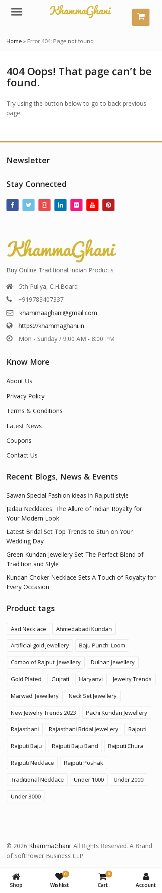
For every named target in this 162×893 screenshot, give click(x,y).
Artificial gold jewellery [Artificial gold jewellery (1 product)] (40, 645)
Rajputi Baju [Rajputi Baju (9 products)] (26, 746)
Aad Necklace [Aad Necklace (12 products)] (28, 629)
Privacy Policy (25, 396)
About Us (19, 381)
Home (14, 41)
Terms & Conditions (34, 411)
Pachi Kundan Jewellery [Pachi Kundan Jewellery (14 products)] (116, 712)
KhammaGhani (49, 846)
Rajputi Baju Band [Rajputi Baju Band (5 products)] (75, 746)
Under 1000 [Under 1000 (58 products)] (89, 779)
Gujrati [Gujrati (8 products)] (60, 679)
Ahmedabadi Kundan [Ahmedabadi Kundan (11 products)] (84, 629)
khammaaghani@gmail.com (58, 313)
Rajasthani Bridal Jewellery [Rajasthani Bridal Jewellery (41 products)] (83, 729)
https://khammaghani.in (51, 326)
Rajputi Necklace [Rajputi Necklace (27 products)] (32, 763)
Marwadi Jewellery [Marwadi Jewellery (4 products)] (35, 696)
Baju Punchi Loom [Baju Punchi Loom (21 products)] (102, 645)
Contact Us (22, 455)
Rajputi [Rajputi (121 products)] (137, 729)
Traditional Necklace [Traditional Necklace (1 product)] (37, 779)
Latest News (24, 426)
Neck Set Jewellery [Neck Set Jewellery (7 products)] (93, 696)
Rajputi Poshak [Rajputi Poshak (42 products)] (83, 763)
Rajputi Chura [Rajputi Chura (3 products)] (125, 746)
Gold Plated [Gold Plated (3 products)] (26, 679)
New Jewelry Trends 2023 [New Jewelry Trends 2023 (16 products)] (43, 712)
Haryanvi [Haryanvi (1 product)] (91, 679)
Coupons (19, 440)
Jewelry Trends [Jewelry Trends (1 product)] (132, 679)
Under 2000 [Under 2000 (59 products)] (128, 779)
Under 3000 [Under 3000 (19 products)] (26, 796)
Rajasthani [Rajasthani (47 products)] (25, 729)
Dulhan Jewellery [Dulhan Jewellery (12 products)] (113, 662)
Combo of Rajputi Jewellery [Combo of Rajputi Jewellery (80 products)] (46, 662)
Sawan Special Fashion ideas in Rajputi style (67, 495)
